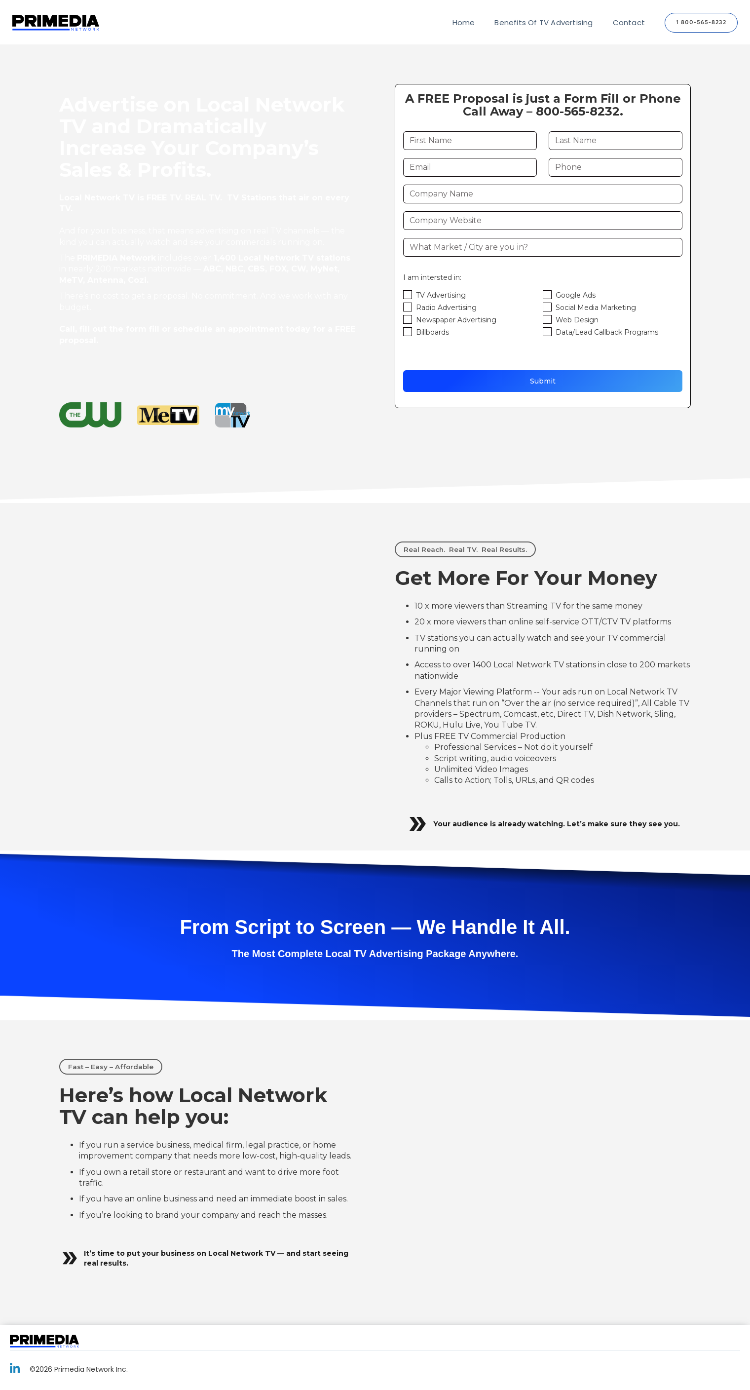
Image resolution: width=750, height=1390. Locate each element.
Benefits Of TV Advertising (543, 22)
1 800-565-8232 (701, 23)
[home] (55, 23)
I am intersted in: (432, 277)
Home (463, 22)
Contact (629, 22)
